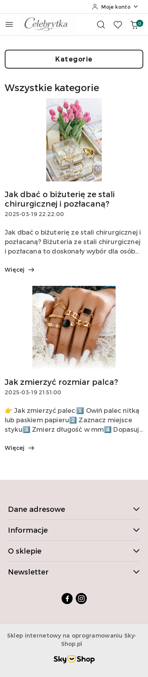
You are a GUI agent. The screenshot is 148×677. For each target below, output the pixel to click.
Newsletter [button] (74, 571)
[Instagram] (81, 598)
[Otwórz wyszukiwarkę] (101, 24)
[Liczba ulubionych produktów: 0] (117, 24)
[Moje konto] (115, 6)
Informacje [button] (74, 530)
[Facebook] (67, 598)
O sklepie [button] (74, 550)
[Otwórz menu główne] (9, 24)
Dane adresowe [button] (74, 509)
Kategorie (74, 59)
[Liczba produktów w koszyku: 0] (134, 24)
